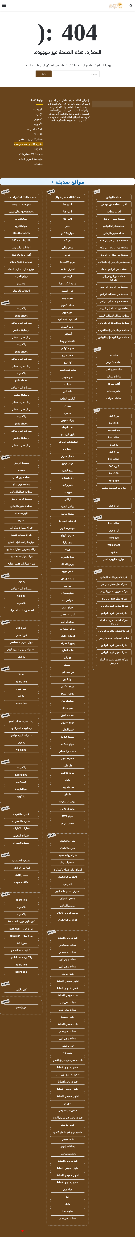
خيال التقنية (67, 290)
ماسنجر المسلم (67, 751)
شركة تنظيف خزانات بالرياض (113, 630)
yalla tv (21, 595)
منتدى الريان (67, 823)
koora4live (114, 430)
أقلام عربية (67, 571)
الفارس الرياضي (21, 867)
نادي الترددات (67, 434)
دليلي (67, 226)
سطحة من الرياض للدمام (114, 269)
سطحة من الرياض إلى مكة (114, 247)
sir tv (21, 696)
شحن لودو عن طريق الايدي (67, 1132)
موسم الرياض (67, 905)
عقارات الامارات (21, 828)
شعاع (67, 549)
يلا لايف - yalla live (21, 950)
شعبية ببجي (67, 1139)
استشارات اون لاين (67, 441)
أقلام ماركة (114, 383)
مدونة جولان (67, 578)
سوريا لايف (21, 943)
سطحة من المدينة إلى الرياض (113, 322)
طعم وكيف (68, 485)
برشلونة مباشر (21, 330)
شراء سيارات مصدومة (21, 556)
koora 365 (21, 971)
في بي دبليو (67, 672)
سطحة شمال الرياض (114, 218)
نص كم (67, 240)
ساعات (114, 355)
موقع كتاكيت (67, 772)
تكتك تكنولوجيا (67, 341)
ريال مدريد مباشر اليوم (21, 721)
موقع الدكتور (67, 686)
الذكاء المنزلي (35, 129)
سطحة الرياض (113, 197)
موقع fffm (67, 815)
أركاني (67, 499)
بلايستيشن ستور (67, 1153)
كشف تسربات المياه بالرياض (114, 638)
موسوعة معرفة (67, 801)
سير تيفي (21, 688)
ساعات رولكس (114, 369)
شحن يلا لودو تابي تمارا (67, 1074)
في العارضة (21, 789)
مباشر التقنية (67, 506)
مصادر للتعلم (21, 874)
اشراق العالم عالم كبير (68, 891)
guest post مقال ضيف (21, 211)
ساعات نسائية (113, 376)
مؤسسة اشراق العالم (31, 159)
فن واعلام (21, 1007)
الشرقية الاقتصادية (67, 319)
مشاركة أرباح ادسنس (31, 139)
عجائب (67, 384)
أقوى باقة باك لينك (21, 254)
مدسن (67, 413)
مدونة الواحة (67, 736)
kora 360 (114, 480)
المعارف (67, 449)
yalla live (21, 749)
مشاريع (21, 283)
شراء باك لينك (67, 840)
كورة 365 (21, 627)
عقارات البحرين (21, 835)
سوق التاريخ (21, 226)
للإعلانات (17, 1231)
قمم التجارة (67, 729)
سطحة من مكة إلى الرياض (114, 254)
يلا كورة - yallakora (21, 957)
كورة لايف (114, 415)
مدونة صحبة (67, 513)
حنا (67, 1196)
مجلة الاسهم (67, 305)
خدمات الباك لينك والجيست (21, 197)
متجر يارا (68, 542)
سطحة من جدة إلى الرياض (114, 301)
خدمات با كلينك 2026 (21, 261)
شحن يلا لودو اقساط (67, 988)
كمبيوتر (38, 119)
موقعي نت (67, 600)
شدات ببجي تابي (67, 959)
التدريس (67, 884)
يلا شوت (114, 444)
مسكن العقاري (21, 842)
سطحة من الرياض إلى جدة (114, 240)
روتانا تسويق (67, 420)
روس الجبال (67, 564)
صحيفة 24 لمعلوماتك (31, 154)
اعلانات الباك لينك (67, 876)
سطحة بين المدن (21, 477)
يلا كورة (21, 796)
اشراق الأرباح (67, 535)
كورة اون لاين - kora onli (21, 921)
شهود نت (67, 492)
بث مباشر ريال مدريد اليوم (21, 649)
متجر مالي (67, 247)
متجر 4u (67, 1052)
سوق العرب (21, 218)
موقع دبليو (67, 607)
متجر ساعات (114, 391)
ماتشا (67, 1204)
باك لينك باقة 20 (21, 233)
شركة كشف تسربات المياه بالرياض (114, 622)
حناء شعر (68, 1189)
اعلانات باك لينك (21, 290)
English (38, 149)
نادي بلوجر (67, 377)
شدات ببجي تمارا (67, 944)
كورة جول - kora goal (21, 928)
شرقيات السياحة (67, 520)
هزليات (67, 657)
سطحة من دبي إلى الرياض (114, 294)
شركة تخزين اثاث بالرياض (113, 577)
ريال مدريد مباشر (21, 337)
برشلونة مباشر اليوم (21, 728)
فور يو (67, 1103)
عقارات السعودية (21, 821)
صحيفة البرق (67, 715)
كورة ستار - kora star (21, 935)
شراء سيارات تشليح (21, 534)
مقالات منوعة (21, 882)
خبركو (67, 254)
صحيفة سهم (67, 758)
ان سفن (67, 276)
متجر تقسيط (67, 1016)
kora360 (114, 423)
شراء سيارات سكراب (21, 527)
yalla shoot (113, 544)
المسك (67, 664)
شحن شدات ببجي (67, 1110)
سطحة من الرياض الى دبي (114, 286)
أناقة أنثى (67, 391)
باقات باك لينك (67, 862)
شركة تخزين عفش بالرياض (113, 591)
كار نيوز (68, 362)
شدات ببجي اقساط (67, 937)
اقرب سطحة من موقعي (114, 204)
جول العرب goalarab (21, 642)
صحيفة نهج (67, 355)
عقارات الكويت (21, 814)
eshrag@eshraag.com (63, 120)
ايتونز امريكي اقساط (67, 1088)
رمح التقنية (67, 470)
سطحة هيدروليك (21, 484)
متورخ (67, 405)
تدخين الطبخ (67, 693)
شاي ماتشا (67, 1211)
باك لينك (38, 134)
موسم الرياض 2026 (67, 912)
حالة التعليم (67, 650)
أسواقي (68, 333)
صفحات (38, 163)
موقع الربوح (67, 700)
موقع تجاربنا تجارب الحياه (21, 269)
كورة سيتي (21, 635)
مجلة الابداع (67, 427)
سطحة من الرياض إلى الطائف (114, 261)
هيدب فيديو (67, 463)
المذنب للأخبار (67, 614)
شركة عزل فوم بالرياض (114, 613)
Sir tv (21, 674)
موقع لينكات (67, 744)
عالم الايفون (67, 326)
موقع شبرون (67, 722)
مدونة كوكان (67, 348)
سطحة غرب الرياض (113, 233)
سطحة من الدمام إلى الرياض (113, 308)
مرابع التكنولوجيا (67, 283)
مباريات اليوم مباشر (113, 559)
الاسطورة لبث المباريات (21, 610)
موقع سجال (67, 592)
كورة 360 (114, 466)
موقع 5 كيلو (67, 233)
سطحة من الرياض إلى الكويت (114, 330)
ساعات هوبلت (113, 398)
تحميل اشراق (67, 456)
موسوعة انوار (67, 528)
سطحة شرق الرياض (113, 226)
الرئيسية (38, 109)
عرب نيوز (67, 312)
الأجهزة (38, 124)
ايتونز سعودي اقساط (67, 980)
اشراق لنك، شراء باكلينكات (67, 869)
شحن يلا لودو (67, 1124)
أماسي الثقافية (67, 398)
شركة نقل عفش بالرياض (114, 584)
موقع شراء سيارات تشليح (21, 542)
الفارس (67, 585)
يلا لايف (21, 581)
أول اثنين (67, 679)
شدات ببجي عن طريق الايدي (67, 1060)
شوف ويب (67, 297)
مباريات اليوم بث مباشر (113, 487)
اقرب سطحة (114, 211)
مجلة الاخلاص (67, 808)
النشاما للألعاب (67, 636)
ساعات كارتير (113, 362)
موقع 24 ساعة (67, 261)
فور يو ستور (67, 1045)
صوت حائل (67, 708)
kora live (114, 537)
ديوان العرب (67, 556)
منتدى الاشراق (67, 898)
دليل (67, 779)
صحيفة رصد (67, 787)
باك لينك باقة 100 (21, 240)
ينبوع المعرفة (68, 643)
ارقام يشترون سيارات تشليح (21, 549)
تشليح (21, 520)
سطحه (21, 470)
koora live (113, 437)
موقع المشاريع (67, 628)
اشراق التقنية (67, 269)
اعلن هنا (67, 204)
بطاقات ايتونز (68, 1146)
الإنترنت (38, 114)
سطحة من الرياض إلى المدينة (113, 315)
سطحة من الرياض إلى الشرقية (114, 278)
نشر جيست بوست (21, 204)
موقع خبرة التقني (67, 369)
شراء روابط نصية (67, 855)
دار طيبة (67, 765)
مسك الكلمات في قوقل (67, 197)
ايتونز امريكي (67, 973)
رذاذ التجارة (67, 477)
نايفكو (68, 794)
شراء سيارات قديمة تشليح (21, 563)
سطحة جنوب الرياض (21, 506)
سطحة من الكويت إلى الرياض (114, 337)
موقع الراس (67, 621)
